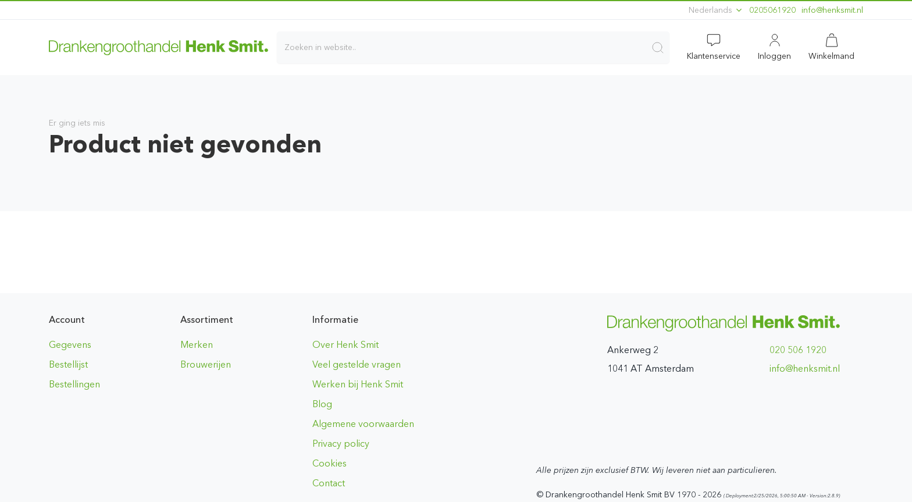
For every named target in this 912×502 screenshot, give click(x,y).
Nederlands (716, 10)
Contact (328, 483)
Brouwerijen (205, 364)
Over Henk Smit (345, 344)
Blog (322, 404)
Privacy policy (340, 443)
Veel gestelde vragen (356, 364)
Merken (196, 344)
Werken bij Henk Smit (357, 384)
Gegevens (70, 344)
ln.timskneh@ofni (832, 10)
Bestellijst (68, 364)
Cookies (329, 463)
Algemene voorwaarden (363, 423)
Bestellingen (74, 384)
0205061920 (772, 10)
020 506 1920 (798, 349)
